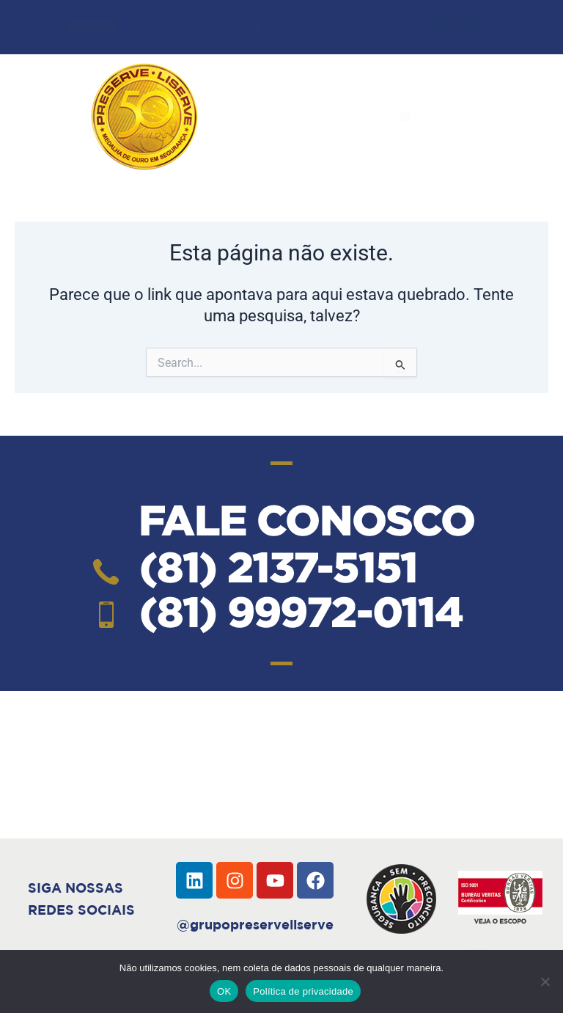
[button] (405, 116)
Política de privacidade (303, 991)
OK (224, 991)
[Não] (544, 981)
